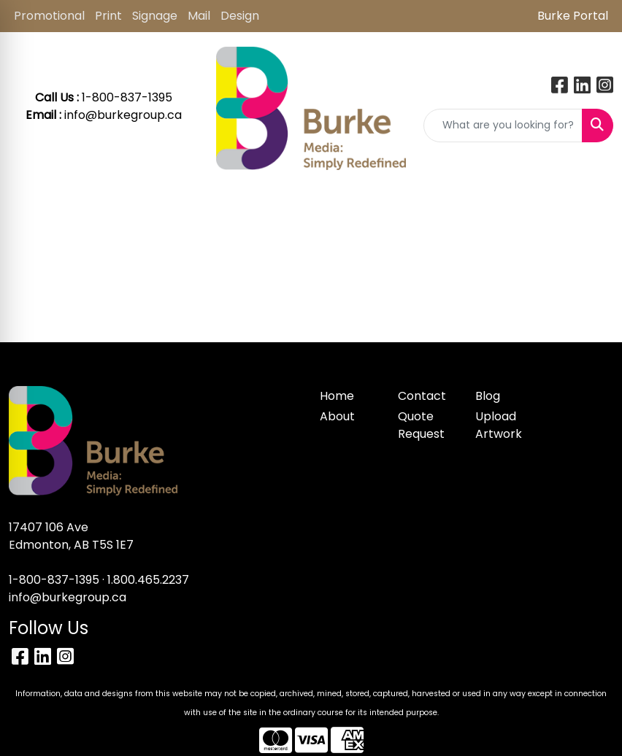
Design (239, 15)
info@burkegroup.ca (123, 115)
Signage (154, 15)
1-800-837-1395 (54, 579)
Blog (487, 395)
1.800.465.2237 (148, 579)
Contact (422, 395)
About (337, 416)
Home (337, 395)
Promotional (49, 15)
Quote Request (421, 425)
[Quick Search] (503, 125)
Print (108, 15)
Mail (199, 15)
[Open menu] (592, 206)
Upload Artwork (498, 425)
